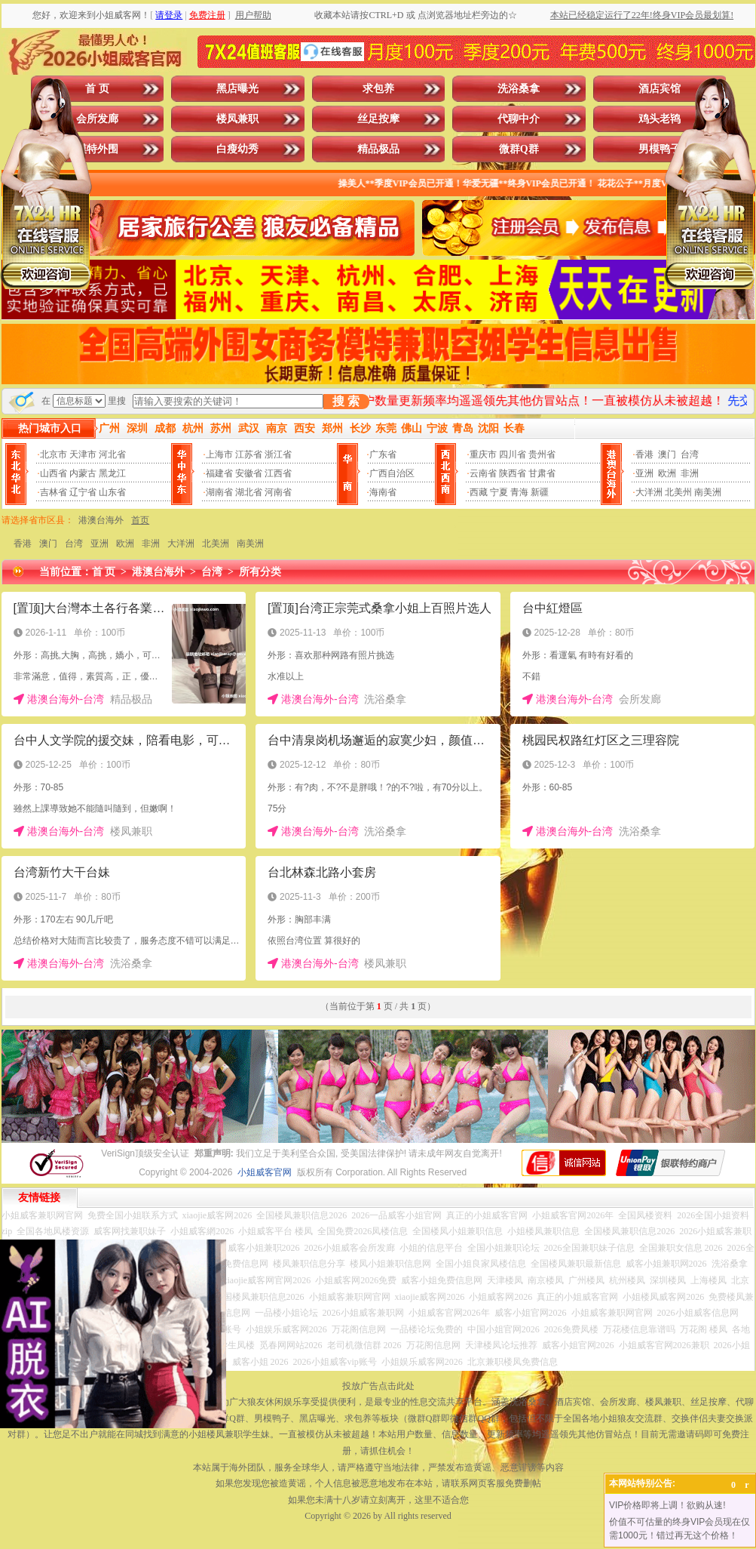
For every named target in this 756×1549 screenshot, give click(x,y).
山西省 (53, 473)
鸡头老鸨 (659, 119)
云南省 (483, 473)
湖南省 (219, 492)
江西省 (278, 473)
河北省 (112, 454)
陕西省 (512, 473)
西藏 (479, 492)
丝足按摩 (378, 119)
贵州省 (542, 454)
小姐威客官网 (264, 1172)
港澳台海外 (101, 520)
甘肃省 (542, 473)
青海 (519, 492)
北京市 (53, 454)
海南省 (382, 492)
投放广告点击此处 (378, 1386)
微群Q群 (519, 149)
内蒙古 (82, 473)
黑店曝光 (237, 88)
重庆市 (483, 454)
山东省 (112, 492)
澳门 (667, 454)
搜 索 (346, 401)
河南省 (278, 492)
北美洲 (215, 543)
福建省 (219, 473)
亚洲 (644, 473)
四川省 (512, 454)
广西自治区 (392, 473)
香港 (644, 454)
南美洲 (707, 492)
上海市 (219, 454)
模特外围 (97, 149)
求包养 (378, 88)
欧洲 (667, 473)
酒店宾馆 (659, 88)
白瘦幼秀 (237, 149)
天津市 (82, 454)
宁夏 (499, 492)
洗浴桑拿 (518, 88)
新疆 (540, 492)
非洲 (690, 473)
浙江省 (278, 454)
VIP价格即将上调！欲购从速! (667, 1505)
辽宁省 (82, 492)
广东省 (382, 454)
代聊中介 (518, 119)
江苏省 (248, 454)
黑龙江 (112, 473)
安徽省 (248, 473)
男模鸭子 (659, 149)
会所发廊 (97, 119)
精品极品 (378, 149)
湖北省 (248, 492)
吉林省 (53, 492)
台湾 (690, 454)
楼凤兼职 (237, 119)
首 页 (97, 88)
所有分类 (260, 571)
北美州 (678, 492)
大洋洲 (649, 492)
